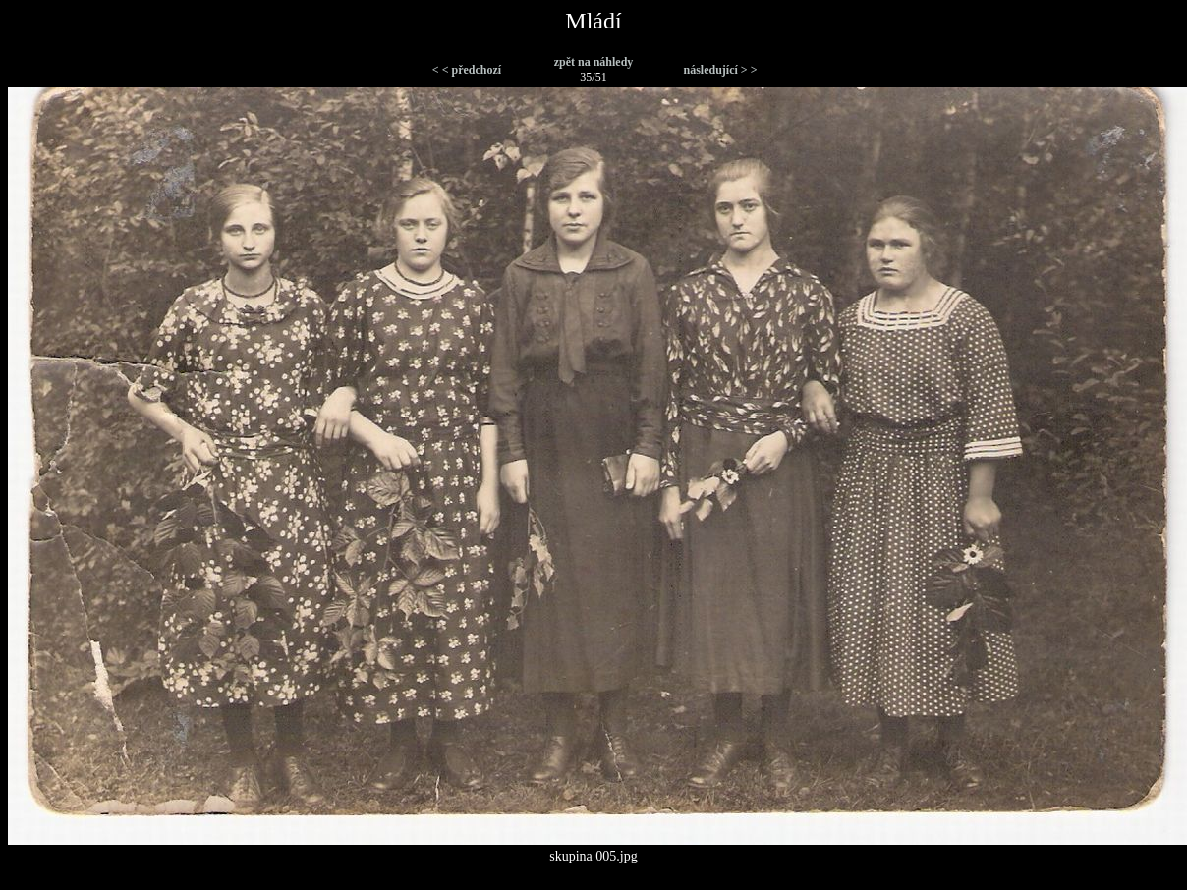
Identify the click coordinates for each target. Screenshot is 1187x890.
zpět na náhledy (594, 62)
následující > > (720, 70)
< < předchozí (466, 70)
